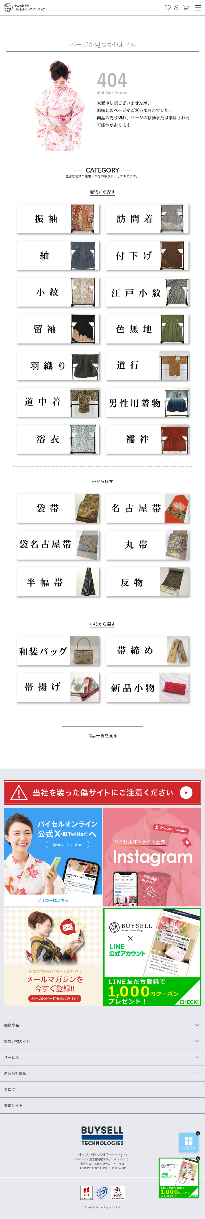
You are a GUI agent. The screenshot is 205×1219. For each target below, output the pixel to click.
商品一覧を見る (102, 735)
